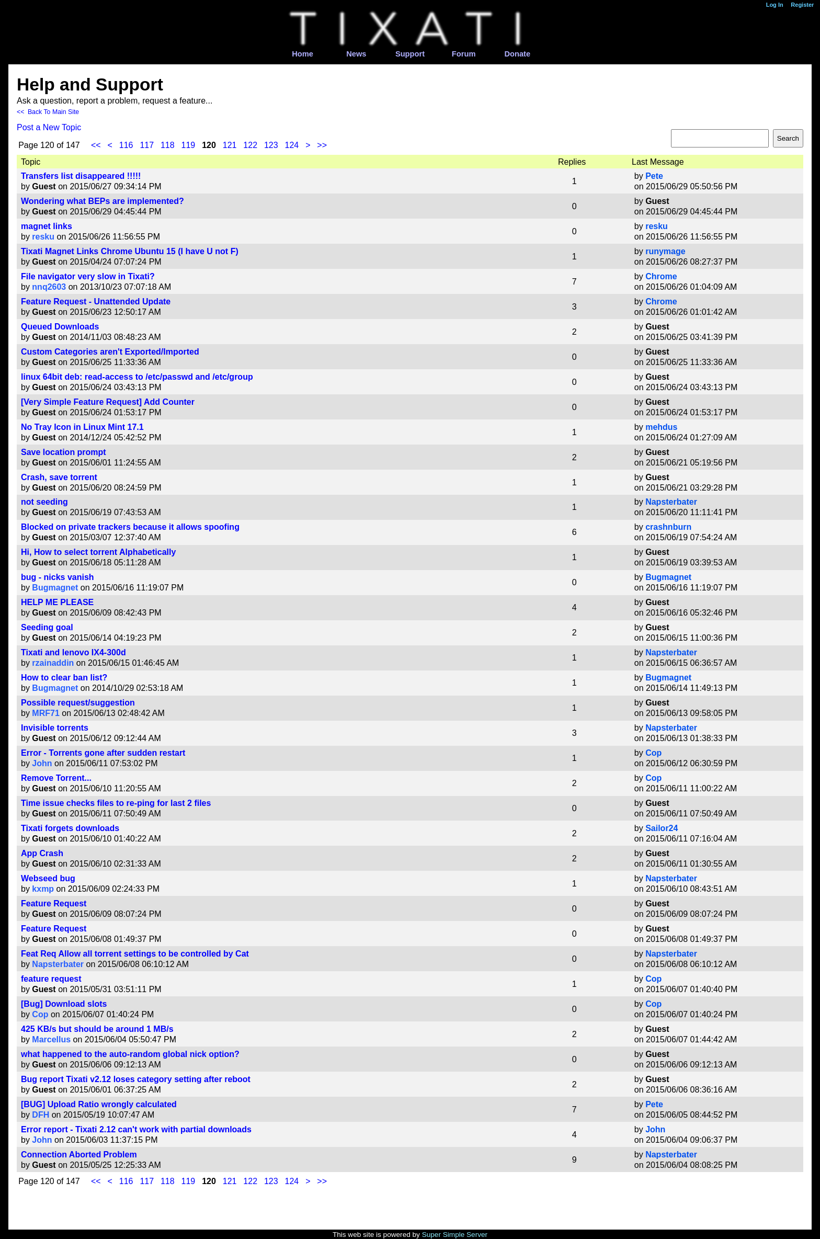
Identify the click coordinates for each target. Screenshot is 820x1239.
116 (126, 145)
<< (96, 145)
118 (168, 145)
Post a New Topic (49, 127)
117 (147, 145)
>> (322, 145)
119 (188, 145)
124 (292, 145)
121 (230, 145)
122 (250, 145)
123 (271, 145)
